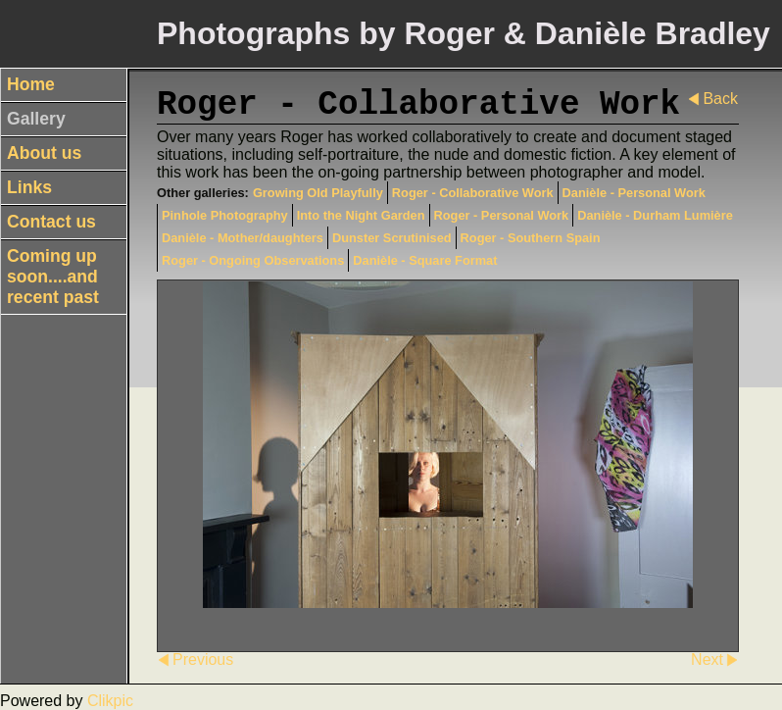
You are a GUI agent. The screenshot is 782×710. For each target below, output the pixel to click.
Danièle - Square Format (425, 260)
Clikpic (110, 700)
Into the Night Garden (361, 215)
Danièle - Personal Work (634, 192)
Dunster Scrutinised (392, 237)
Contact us (51, 221)
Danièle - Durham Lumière (655, 215)
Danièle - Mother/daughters (242, 237)
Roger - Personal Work (501, 215)
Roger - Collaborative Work (473, 192)
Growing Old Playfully (318, 192)
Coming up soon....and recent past (53, 276)
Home (31, 84)
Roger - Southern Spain (531, 237)
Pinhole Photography (225, 215)
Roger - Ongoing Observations (253, 260)
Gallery (36, 118)
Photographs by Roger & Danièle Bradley (463, 33)
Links (29, 187)
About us (44, 153)
